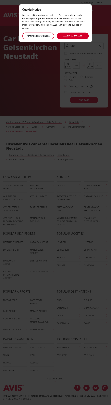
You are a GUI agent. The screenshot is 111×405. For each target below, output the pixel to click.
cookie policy (75, 21)
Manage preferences (38, 36)
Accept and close (72, 35)
